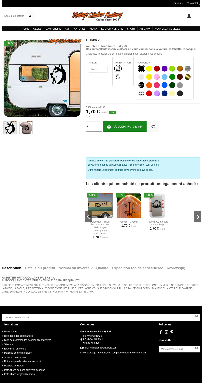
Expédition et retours (15, 348)
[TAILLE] (98, 69)
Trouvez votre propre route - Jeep (157, 223)
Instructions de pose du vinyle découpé (24, 369)
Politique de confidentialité (18, 352)
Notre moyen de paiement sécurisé (22, 360)
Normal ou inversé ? (76, 268)
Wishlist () (193, 3)
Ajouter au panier (125, 126)
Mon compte (10, 330)
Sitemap (8, 343)
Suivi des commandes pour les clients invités (27, 339)
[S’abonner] (196, 316)
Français (178, 3)
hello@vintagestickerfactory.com (100, 347)
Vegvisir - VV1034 (128, 221)
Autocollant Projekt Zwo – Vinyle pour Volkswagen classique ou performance (100, 227)
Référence (91, 107)
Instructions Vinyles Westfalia (19, 373)
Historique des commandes (18, 335)
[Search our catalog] (30, 16)
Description (11, 268)
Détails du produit (40, 268)
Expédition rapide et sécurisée (137, 268)
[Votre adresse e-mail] (97, 317)
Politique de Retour (14, 364)
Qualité (102, 268)
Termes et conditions (15, 356)
